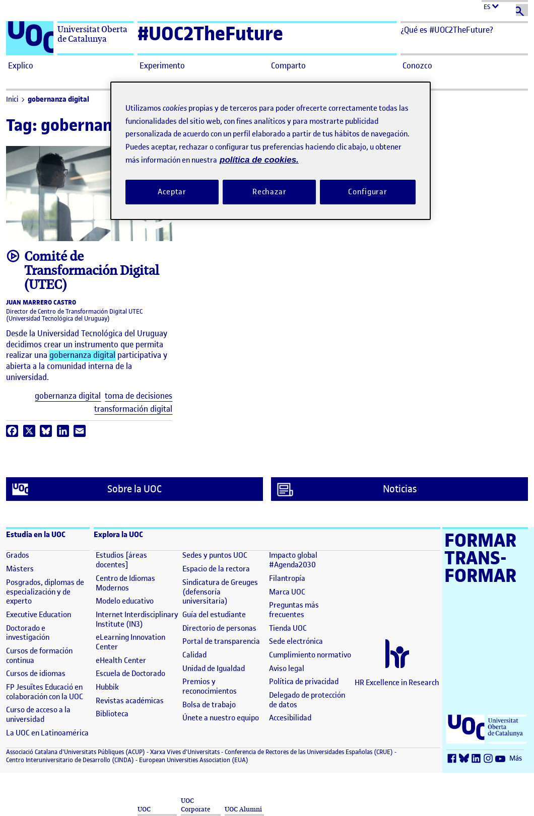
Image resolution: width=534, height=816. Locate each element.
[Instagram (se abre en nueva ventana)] (490, 759)
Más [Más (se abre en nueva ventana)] (515, 758)
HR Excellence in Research (397, 683)
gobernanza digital (58, 99)
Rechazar (269, 192)
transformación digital (133, 409)
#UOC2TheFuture (210, 33)
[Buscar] (522, 10)
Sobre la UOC (87, 489)
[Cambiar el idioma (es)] (505, 6)
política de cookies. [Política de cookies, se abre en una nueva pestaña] (259, 160)
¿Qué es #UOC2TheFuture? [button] (446, 29)
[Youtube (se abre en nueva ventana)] (502, 759)
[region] (270, 151)
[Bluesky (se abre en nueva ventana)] (465, 759)
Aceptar (172, 192)
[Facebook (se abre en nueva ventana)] (453, 759)
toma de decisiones (138, 396)
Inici (12, 99)
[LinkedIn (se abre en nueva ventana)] (478, 759)
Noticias (347, 489)
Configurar (367, 192)
